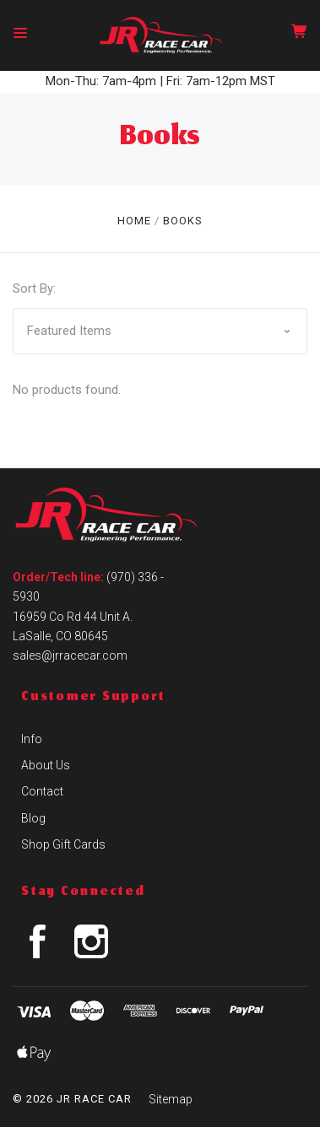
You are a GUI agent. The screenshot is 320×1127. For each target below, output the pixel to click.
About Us (45, 765)
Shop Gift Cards (63, 844)
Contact (42, 791)
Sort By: (34, 288)
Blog (33, 818)
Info (31, 739)
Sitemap (171, 1099)
